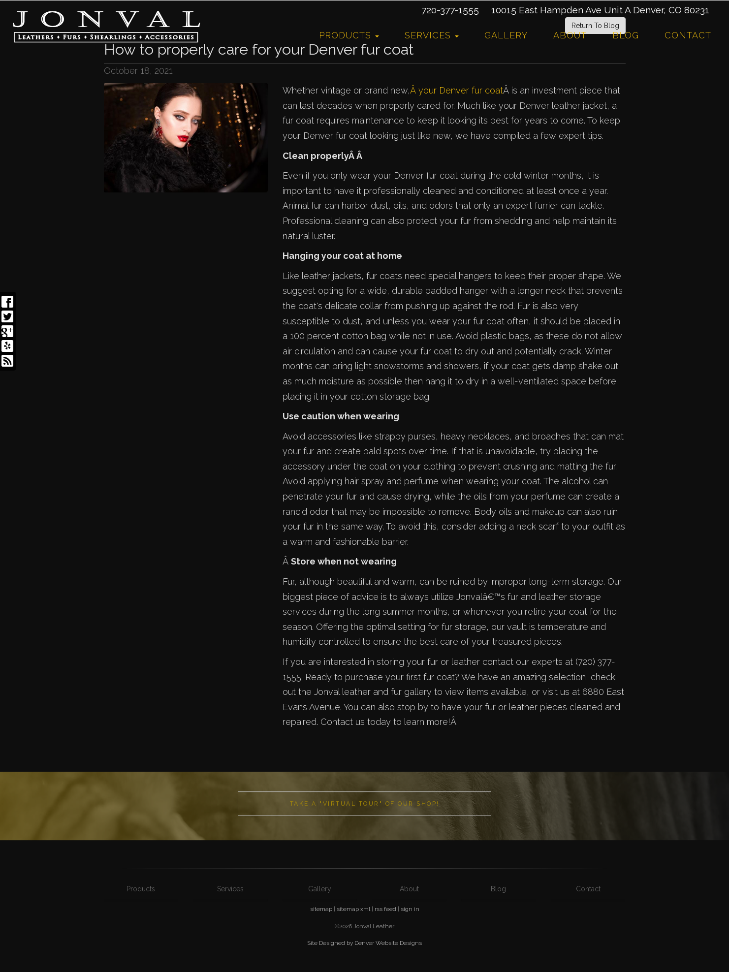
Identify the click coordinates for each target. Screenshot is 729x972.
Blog (625, 35)
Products (349, 35)
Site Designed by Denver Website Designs (364, 943)
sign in (410, 909)
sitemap (321, 909)
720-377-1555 (450, 9)
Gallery (506, 35)
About (570, 35)
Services (432, 35)
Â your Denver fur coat (456, 90)
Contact (688, 35)
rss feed (385, 909)
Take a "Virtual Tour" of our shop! (365, 834)
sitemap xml (353, 909)
